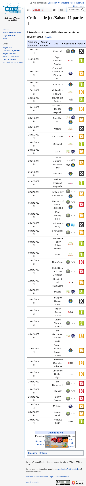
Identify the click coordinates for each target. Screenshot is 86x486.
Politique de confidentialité (37, 477)
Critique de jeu (55, 432)
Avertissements (32, 482)
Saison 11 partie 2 (72, 443)
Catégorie (32, 453)
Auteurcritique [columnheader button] (44, 44)
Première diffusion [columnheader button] (32, 44)
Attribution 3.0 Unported (68, 469)
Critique (43, 453)
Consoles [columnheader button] (69, 43)
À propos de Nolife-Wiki (59, 477)
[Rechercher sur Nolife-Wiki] (76, 9)
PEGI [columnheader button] (79, 43)
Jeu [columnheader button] (56, 43)
